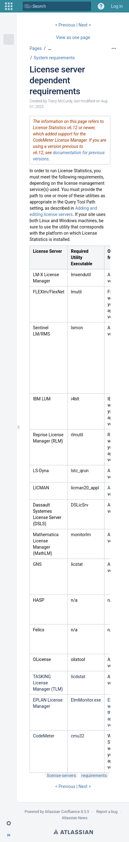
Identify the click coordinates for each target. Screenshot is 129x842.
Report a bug (106, 812)
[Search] (27, 6)
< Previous (65, 24)
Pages (36, 48)
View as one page (73, 37)
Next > (85, 24)
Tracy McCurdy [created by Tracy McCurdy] (60, 101)
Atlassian (73, 832)
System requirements (54, 57)
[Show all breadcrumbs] (49, 48)
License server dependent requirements (57, 80)
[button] (8, 6)
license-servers (61, 775)
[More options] (114, 48)
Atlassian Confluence (62, 812)
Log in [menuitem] (117, 6)
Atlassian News (75, 818)
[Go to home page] (17, 6)
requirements (94, 775)
